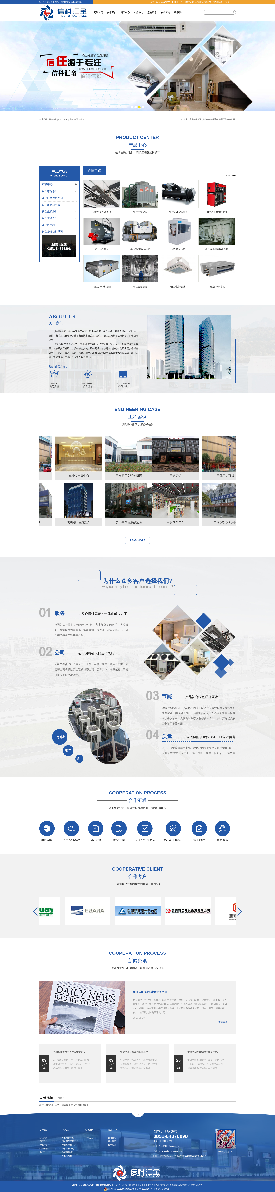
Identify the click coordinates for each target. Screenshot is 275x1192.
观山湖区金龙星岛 (162, 522)
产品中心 (138, 12)
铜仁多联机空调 (51, 204)
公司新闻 (112, 1138)
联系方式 (89, 1138)
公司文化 (43, 1152)
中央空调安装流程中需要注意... (203, 1052)
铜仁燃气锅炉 (102, 249)
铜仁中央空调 (140, 212)
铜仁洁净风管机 (217, 286)
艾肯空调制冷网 (79, 1105)
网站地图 (53, 119)
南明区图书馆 (63, 522)
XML (66, 119)
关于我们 (111, 12)
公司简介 (43, 1138)
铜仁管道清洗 (140, 286)
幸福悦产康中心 (162, 475)
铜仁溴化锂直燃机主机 (216, 249)
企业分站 (43, 119)
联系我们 (178, 12)
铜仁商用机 (48, 225)
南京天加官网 (46, 1105)
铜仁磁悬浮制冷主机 (216, 212)
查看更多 (223, 1022)
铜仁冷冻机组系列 (52, 231)
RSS (60, 119)
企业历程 (43, 1145)
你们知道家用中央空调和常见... (69, 1052)
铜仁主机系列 (50, 211)
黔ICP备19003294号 (143, 1189)
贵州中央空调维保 (210, 119)
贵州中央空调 (195, 119)
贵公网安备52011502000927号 (119, 1189)
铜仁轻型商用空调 (52, 198)
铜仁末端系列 (50, 218)
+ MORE (231, 175)
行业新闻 (112, 1141)
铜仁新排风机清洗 (102, 286)
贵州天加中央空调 (227, 119)
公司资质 (43, 1141)
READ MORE (138, 540)
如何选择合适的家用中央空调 (150, 992)
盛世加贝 (167, 1189)
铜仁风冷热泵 (178, 249)
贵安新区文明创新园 (212, 475)
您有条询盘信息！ (77, 119)
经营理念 (43, 1148)
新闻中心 (125, 12)
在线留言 (165, 12)
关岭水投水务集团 (112, 522)
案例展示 (152, 12)
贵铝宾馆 (63, 475)
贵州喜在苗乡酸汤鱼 (212, 522)
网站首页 (98, 12)
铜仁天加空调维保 (178, 212)
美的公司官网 (62, 1105)
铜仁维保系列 (50, 191)
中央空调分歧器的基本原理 (134, 1052)
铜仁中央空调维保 (102, 212)
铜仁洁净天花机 (178, 286)
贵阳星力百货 (112, 475)
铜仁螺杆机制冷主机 (140, 249)
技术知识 (112, 1145)
